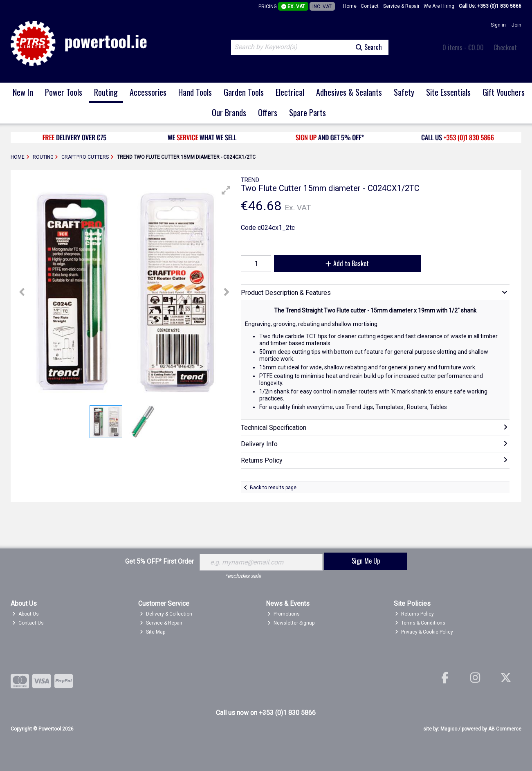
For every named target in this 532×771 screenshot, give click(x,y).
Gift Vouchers (504, 92)
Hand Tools (195, 92)
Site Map (152, 632)
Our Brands (229, 112)
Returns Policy (414, 614)
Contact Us (28, 623)
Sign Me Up (366, 561)
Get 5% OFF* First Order (159, 561)
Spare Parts (307, 112)
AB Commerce (504, 729)
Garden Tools (244, 92)
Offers (267, 112)
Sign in (498, 25)
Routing (106, 92)
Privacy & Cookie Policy (424, 632)
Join (516, 25)
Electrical (290, 92)
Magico (448, 729)
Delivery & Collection (166, 614)
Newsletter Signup (290, 623)
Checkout (505, 47)
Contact (370, 6)
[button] (226, 190)
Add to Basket (347, 263)
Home (350, 6)
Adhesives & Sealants (349, 92)
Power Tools (63, 92)
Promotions (283, 614)
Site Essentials (448, 92)
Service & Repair (401, 6)
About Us (25, 614)
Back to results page (273, 487)
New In (23, 92)
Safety (404, 92)
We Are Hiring (439, 6)
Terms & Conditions (420, 623)
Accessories (148, 92)
